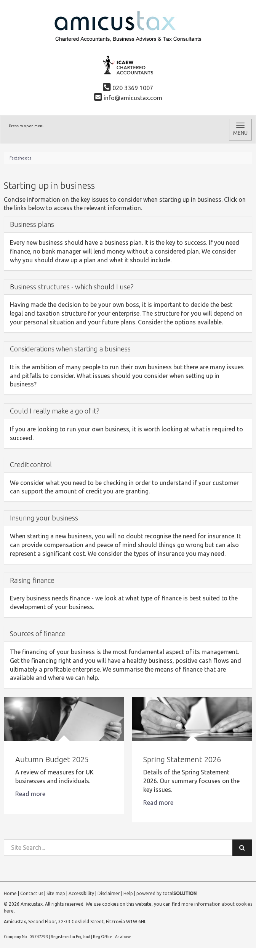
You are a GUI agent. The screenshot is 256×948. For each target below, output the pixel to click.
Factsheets (20, 158)
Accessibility (81, 893)
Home (10, 893)
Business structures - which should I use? (72, 286)
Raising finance (32, 580)
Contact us (31, 893)
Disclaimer (109, 893)
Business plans (32, 224)
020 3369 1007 (128, 88)
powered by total (166, 893)
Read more (31, 793)
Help (128, 893)
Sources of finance (38, 633)
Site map (55, 893)
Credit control (31, 464)
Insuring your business (44, 518)
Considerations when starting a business (70, 349)
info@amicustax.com (128, 97)
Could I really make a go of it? (54, 411)
